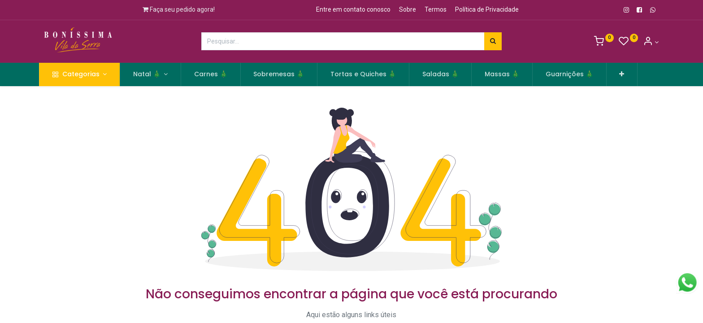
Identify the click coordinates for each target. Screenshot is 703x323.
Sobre (407, 9)
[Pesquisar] (493, 41)
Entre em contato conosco (353, 9)
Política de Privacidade (487, 9)
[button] (627, 74)
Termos (436, 9)
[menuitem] (216, 74)
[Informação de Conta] (651, 42)
